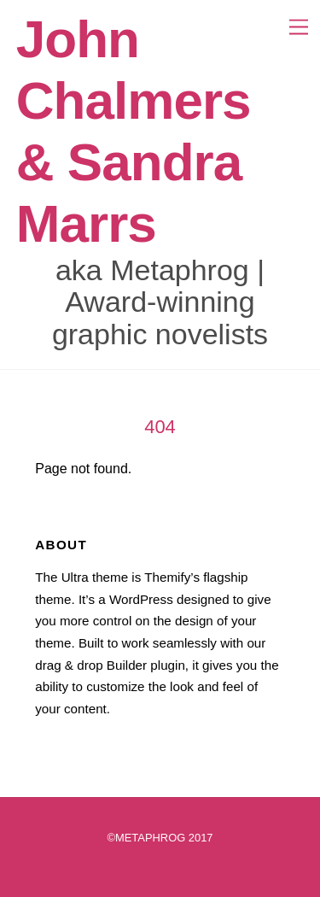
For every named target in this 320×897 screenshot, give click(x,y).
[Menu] (293, 23)
